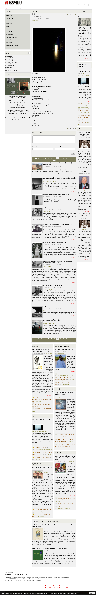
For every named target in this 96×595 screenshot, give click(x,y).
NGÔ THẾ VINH (47, 168)
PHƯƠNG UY (46, 198)
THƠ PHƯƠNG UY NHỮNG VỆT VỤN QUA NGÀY (56, 194)
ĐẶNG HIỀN (35, 20)
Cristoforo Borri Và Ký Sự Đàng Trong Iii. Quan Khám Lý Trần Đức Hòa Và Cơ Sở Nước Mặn (42, 399)
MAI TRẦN (60, 501)
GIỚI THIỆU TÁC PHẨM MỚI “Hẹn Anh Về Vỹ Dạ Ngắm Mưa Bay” (49, 548)
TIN (79, 129)
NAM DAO (45, 228)
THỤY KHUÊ (38, 401)
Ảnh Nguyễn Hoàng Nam (10, 60)
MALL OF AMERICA (62, 374)
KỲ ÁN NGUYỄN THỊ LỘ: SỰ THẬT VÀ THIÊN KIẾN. (57, 242)
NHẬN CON (46, 208)
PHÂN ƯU (84, 171)
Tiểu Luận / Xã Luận (60, 389)
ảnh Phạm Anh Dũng (9, 65)
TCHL (84, 149)
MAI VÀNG (37, 512)
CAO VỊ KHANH (85, 73)
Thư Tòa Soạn (81, 11)
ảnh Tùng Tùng (8, 67)
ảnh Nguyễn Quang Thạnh (11, 62)
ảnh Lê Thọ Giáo (9, 59)
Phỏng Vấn (58, 452)
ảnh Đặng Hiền (8, 56)
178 (48, 158)
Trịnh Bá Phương (67, 508)
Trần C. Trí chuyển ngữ (41, 455)
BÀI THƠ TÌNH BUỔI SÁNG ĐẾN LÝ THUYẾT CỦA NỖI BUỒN (59, 178)
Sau (74, 14)
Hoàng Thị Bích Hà (40, 516)
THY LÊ (45, 310)
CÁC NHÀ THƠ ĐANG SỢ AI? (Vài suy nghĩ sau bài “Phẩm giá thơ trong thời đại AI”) (64, 436)
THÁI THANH (43, 512)
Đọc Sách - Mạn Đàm (52, 521)
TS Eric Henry (55, 530)
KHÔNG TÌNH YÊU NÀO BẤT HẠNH (52, 285)
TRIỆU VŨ (46, 472)
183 (63, 158)
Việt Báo (84, 229)
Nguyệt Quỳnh (60, 508)
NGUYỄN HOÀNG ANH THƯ (50, 181)
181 (57, 158)
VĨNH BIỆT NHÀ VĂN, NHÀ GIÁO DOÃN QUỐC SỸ (84, 134)
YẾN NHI (45, 246)
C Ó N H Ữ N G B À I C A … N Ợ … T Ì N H (42, 468)
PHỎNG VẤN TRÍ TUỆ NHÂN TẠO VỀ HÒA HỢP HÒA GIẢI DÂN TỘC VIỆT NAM (65, 458)
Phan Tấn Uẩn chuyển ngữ (70, 375)
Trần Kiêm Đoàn (71, 461)
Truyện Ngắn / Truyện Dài (62, 346)
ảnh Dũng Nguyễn (9, 57)
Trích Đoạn (42, 521)
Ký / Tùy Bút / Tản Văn (38, 464)
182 (60, 158)
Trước (70, 14)
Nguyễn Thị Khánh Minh (48, 323)
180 (54, 158)
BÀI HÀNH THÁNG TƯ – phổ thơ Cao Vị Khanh (42, 420)
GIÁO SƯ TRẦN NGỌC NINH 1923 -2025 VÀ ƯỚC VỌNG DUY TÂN (41, 350)
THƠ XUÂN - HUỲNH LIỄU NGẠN (42, 457)
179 (51, 158)
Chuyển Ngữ (63, 521)
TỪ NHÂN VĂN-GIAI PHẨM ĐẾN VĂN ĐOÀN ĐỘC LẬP (57, 224)
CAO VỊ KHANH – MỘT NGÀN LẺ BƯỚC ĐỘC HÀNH (64, 393)
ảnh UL (7, 68)
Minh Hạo (60, 437)
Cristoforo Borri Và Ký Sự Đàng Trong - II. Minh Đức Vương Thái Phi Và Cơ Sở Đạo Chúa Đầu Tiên (42, 404)
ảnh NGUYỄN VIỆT (9, 64)
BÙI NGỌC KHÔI (47, 211)
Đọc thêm (73, 174)
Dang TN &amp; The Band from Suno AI (39, 431)
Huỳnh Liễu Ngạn (38, 459)
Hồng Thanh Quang (47, 289)
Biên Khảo (35, 346)
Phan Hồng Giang (56, 289)
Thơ (33, 416)
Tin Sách (35, 521)
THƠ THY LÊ (46, 307)
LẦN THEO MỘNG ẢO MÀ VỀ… (51, 320)
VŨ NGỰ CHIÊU (47, 266)
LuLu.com (26, 110)
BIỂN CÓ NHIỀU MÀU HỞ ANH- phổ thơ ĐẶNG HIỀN (84, 117)
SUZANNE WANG (61, 375)
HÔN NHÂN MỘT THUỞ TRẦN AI (64, 349)
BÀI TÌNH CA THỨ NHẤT (40, 447)
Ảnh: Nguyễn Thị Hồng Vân (11, 70)
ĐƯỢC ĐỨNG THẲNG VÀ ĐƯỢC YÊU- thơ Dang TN (84, 110)
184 (66, 158)
